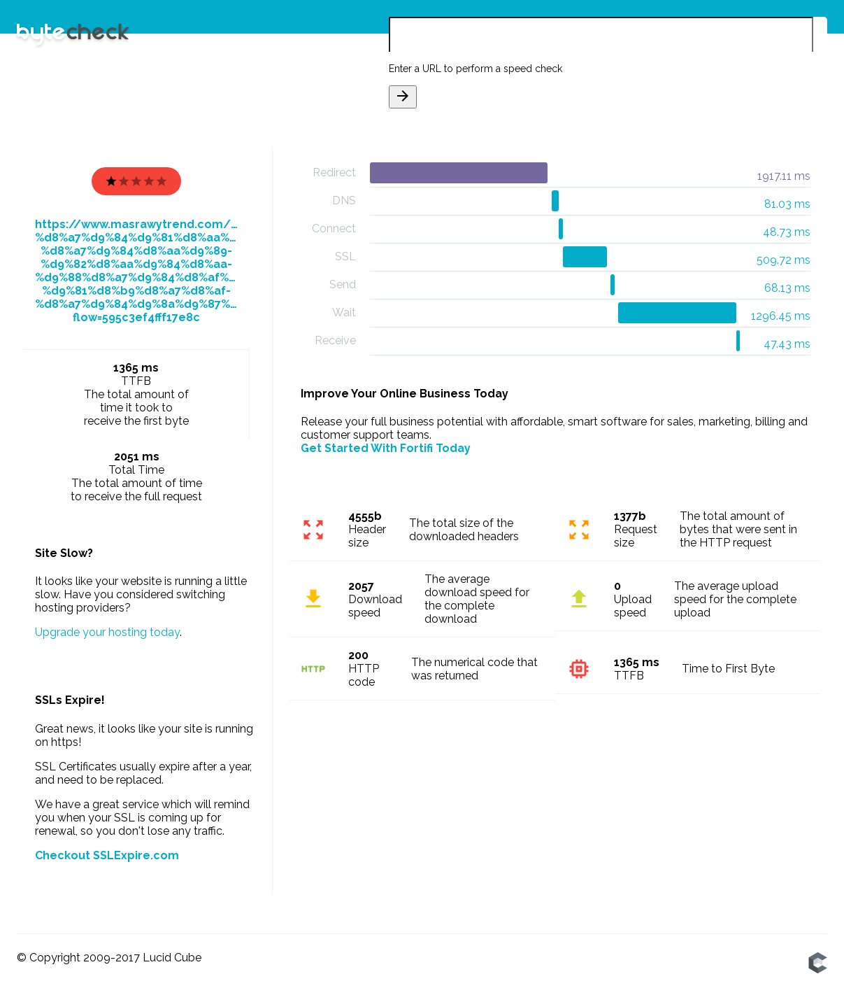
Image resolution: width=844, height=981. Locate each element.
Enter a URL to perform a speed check (475, 68)
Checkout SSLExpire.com (107, 855)
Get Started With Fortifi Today (386, 448)
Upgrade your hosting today (107, 632)
